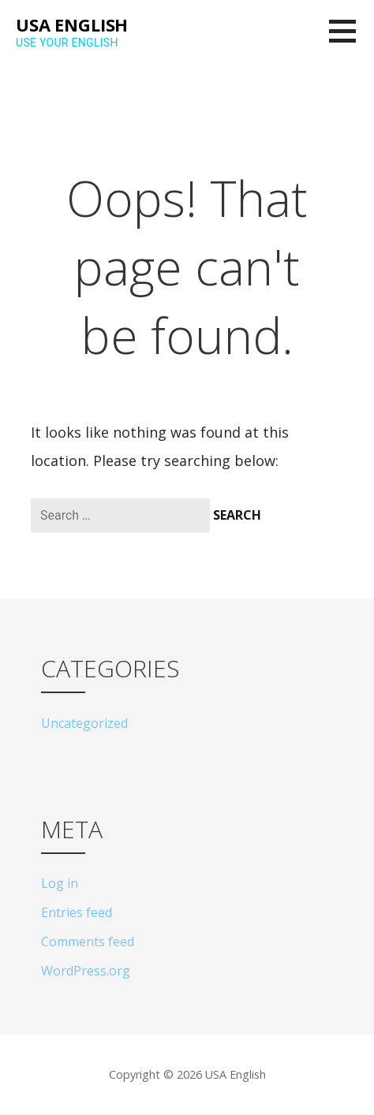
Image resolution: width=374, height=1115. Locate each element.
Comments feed (87, 941)
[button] (351, 40)
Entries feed (76, 912)
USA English (72, 24)
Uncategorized (84, 723)
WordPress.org (85, 970)
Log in (59, 883)
